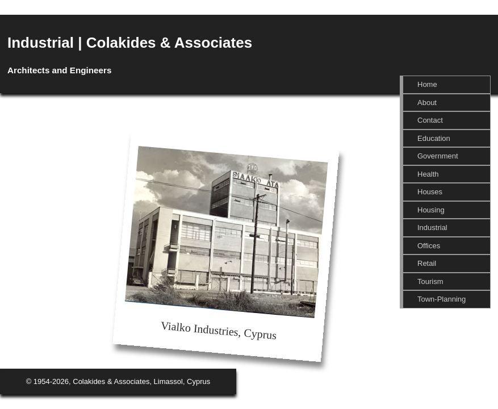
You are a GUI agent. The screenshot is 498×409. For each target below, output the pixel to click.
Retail (426, 263)
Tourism (430, 281)
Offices (428, 245)
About (427, 102)
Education (433, 138)
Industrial (432, 227)
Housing (431, 210)
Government (437, 156)
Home (427, 84)
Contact (430, 120)
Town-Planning (441, 299)
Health (428, 174)
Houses (429, 191)
